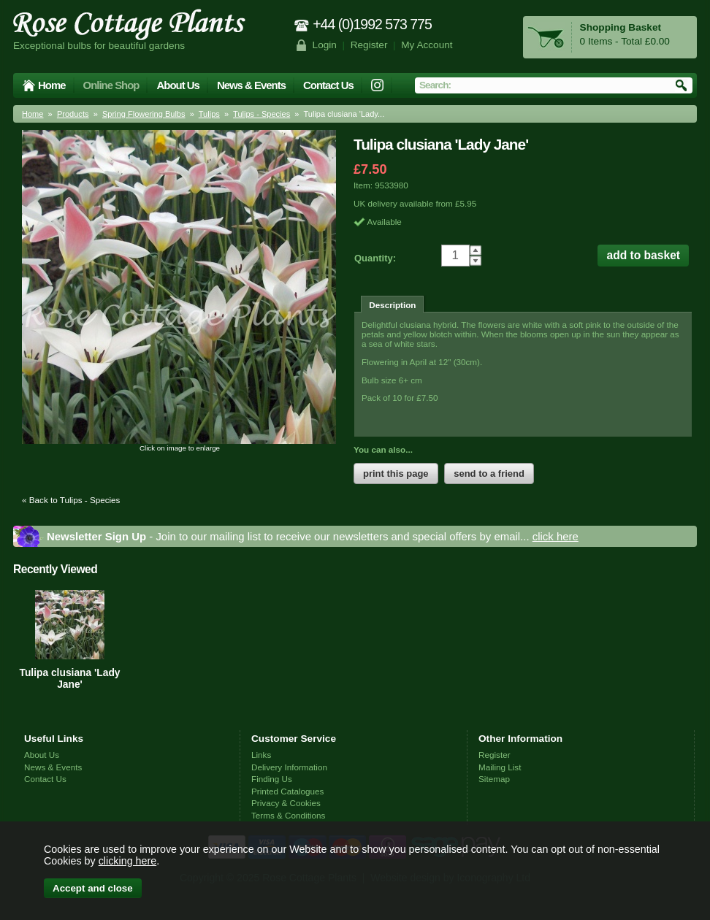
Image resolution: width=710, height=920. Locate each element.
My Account (427, 44)
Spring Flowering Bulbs (144, 114)
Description (392, 305)
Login (325, 44)
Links (261, 754)
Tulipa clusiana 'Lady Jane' (70, 678)
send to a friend (489, 473)
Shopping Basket (620, 27)
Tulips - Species (261, 114)
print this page (396, 473)
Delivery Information (289, 767)
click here (555, 536)
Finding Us (271, 778)
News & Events (251, 85)
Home (52, 85)
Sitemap (494, 778)
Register (369, 44)
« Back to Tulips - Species (71, 500)
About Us (177, 85)
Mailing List (499, 767)
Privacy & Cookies (286, 803)
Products (73, 114)
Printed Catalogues (287, 791)
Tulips (209, 114)
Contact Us (328, 85)
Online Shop (111, 85)
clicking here (127, 861)
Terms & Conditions (288, 815)
